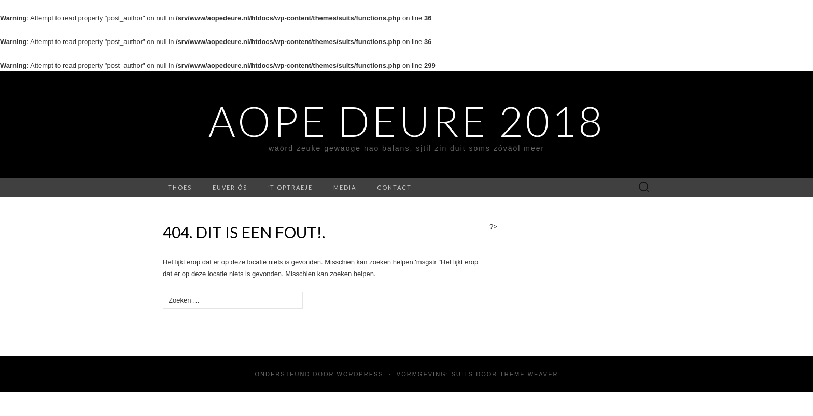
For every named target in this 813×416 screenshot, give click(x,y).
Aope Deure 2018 (406, 121)
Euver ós (230, 187)
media (344, 187)
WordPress (360, 374)
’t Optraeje (290, 187)
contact (394, 187)
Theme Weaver (529, 374)
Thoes (180, 187)
